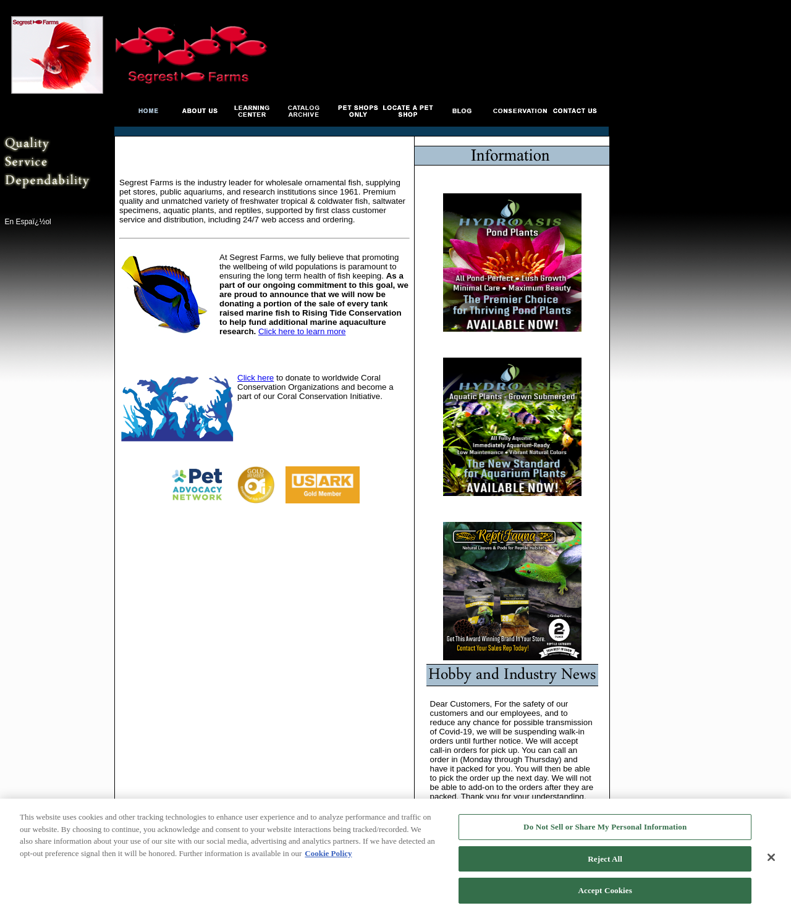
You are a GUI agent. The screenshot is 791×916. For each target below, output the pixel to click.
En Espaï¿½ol (27, 221)
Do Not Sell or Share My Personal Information (605, 827)
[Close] (771, 858)
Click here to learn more (301, 331)
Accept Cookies (605, 891)
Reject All (605, 859)
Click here (255, 377)
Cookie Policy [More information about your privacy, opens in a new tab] (328, 854)
